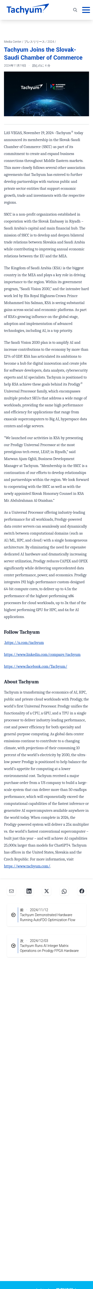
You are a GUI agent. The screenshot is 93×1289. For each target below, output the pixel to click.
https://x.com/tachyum (24, 642)
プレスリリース (35, 41)
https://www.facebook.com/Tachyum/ (35, 666)
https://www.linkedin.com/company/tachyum (42, 654)
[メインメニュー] (86, 10)
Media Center (13, 41)
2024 (51, 41)
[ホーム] (28, 10)
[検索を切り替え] (75, 10)
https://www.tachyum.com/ (27, 866)
